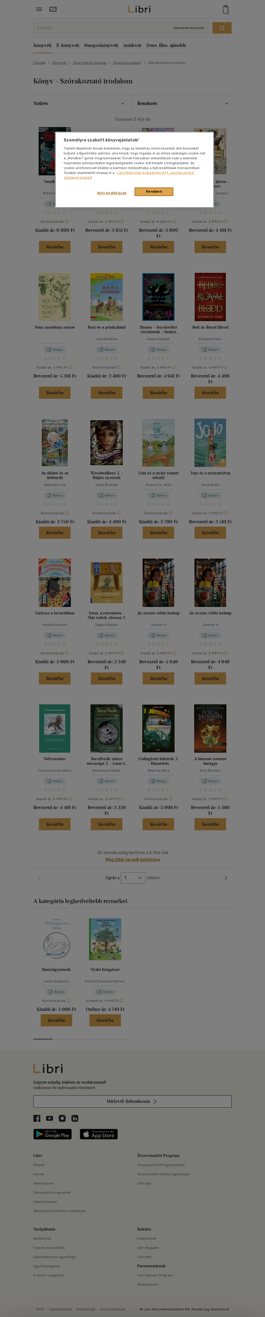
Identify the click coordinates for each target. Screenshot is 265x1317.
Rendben (154, 191)
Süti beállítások (112, 193)
